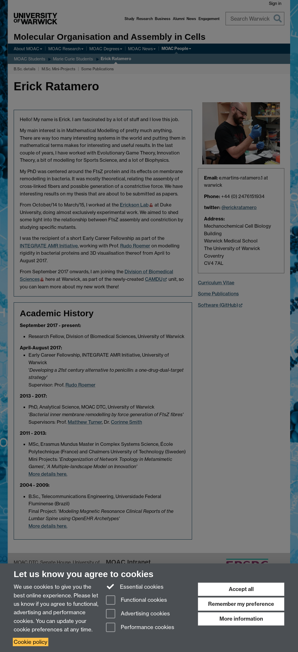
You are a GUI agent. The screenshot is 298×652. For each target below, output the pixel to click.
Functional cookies (136, 600)
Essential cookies (135, 586)
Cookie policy (30, 642)
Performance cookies (140, 627)
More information (241, 618)
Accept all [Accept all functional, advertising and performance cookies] (241, 589)
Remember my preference (241, 604)
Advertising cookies (138, 614)
